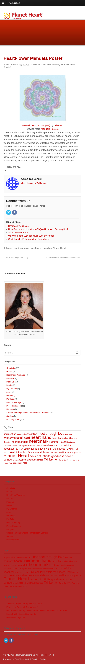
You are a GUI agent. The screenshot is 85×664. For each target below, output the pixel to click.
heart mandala (21, 248)
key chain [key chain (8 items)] (19, 449)
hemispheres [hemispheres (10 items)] (24, 445)
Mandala (36, 64)
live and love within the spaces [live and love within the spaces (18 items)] (48, 448)
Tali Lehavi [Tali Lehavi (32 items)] (51, 459)
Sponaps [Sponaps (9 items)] (39, 460)
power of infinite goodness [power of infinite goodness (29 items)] (47, 456)
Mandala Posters (50, 128)
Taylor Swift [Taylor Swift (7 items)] (63, 460)
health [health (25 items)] (18, 437)
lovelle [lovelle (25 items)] (14, 452)
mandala (47, 248)
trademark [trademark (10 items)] (17, 463)
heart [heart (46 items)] (26, 438)
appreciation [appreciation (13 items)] (10, 434)
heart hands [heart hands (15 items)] (58, 438)
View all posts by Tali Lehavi (35, 183)
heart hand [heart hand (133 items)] (41, 437)
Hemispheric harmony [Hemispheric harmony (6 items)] (38, 445)
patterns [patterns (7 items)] (70, 452)
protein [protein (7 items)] (16, 460)
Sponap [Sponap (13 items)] (31, 459)
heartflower (35, 248)
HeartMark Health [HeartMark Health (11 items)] (57, 442)
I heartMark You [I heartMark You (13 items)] (55, 445)
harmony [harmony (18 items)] (9, 437)
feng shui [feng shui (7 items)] (68, 434)
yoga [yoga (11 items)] (25, 463)
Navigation (14, 3)
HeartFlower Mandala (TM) (36, 125)
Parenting (10, 395)
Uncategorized (13, 419)
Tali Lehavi (11, 64)
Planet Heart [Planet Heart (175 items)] (16, 455)
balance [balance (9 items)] (20, 434)
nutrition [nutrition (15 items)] (62, 452)
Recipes (10, 409)
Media (9, 385)
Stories (9, 416)
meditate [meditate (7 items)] (54, 452)
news (8, 392)
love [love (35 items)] (69, 448)
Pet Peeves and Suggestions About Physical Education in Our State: (37, 610)
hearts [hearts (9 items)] (14, 445)
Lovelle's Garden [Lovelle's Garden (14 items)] (27, 452)
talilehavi (58, 125)
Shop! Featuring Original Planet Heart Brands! (27, 413)
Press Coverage (13, 402)
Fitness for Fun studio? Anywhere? (22, 607)
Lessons (10, 378)
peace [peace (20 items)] (77, 452)
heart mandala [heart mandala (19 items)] (20, 441)
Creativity (10, 368)
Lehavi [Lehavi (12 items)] (27, 449)
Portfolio (10, 399)
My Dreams (11, 388)
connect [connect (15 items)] (28, 434)
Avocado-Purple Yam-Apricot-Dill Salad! (24, 604)
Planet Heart (59, 248)
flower (9, 248)
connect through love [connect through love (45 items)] (48, 434)
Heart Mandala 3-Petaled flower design (63, 258)
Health (9, 371)
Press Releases (13, 406)
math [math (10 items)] (47, 452)
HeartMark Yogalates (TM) (16, 258)
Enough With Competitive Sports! (21, 614)
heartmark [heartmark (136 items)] (38, 441)
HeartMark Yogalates (15, 375)
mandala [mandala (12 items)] (40, 452)
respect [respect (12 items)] (22, 459)
